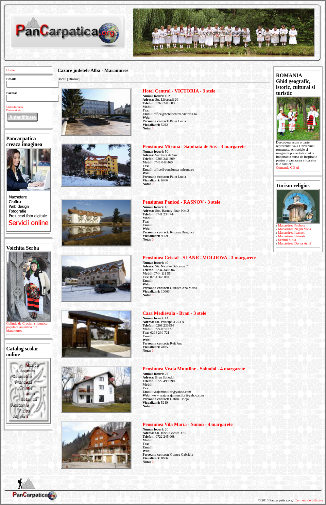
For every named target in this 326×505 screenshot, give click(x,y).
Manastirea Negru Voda (294, 229)
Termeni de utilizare (309, 500)
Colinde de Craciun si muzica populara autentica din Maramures (28, 328)
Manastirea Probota (291, 225)
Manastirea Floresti (291, 236)
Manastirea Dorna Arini (294, 243)
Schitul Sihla (287, 240)
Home (10, 70)
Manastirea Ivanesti (291, 232)
